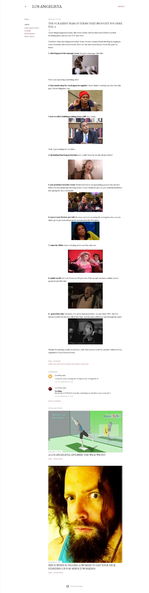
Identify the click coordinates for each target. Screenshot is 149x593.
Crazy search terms (31, 28)
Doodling (58, 375)
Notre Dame (29, 36)
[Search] (121, 6)
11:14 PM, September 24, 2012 (64, 396)
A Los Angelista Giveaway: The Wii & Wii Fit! (77, 454)
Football (27, 31)
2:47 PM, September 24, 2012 (64, 382)
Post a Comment (54, 401)
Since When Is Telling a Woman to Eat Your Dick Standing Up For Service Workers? (82, 566)
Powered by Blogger (74, 586)
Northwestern (29, 34)
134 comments (58, 572)
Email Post (57, 361)
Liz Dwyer (58, 388)
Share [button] (26, 19)
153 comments (58, 459)
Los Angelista (47, 6)
